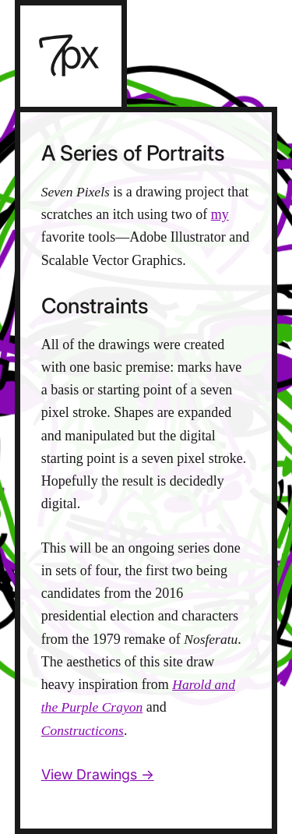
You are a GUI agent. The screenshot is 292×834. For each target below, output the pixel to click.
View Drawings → (97, 774)
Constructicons (82, 730)
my (220, 214)
